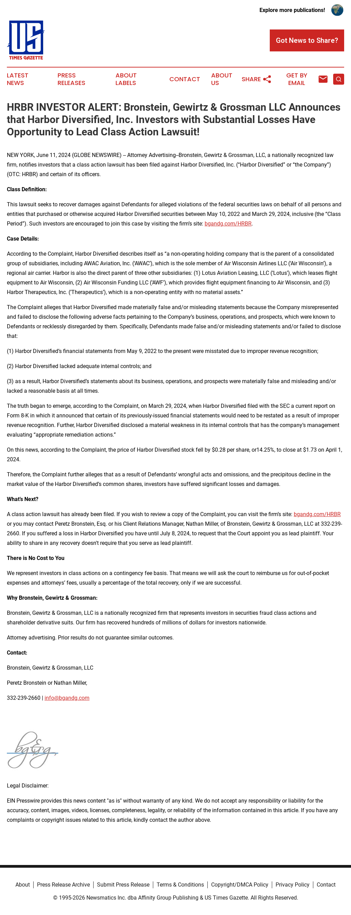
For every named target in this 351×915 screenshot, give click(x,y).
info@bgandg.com (67, 698)
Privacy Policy (293, 884)
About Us (221, 79)
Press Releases (71, 79)
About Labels (126, 79)
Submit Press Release (123, 884)
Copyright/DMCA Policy (239, 884)
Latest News (17, 79)
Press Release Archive (63, 884)
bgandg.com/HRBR (228, 223)
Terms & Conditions (180, 884)
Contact (184, 79)
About (22, 884)
